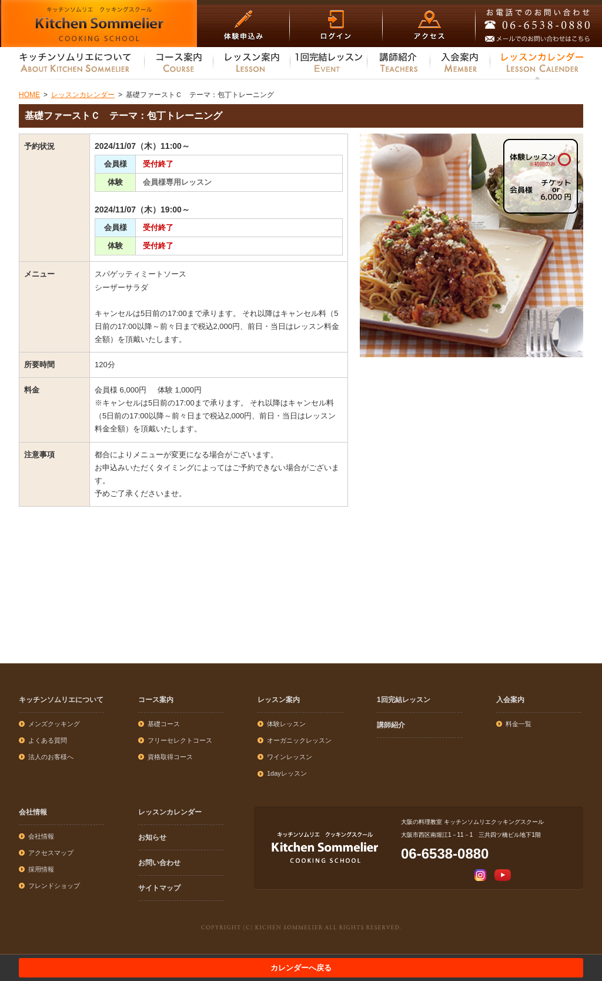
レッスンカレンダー (170, 812)
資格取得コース (170, 756)
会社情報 (33, 812)
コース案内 (155, 700)
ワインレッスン (289, 756)
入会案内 (510, 700)
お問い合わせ (159, 863)
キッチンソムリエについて (61, 700)
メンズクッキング (54, 723)
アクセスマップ (50, 852)
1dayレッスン (287, 773)
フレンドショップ (54, 885)
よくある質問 (47, 740)
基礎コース (164, 723)
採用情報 (41, 869)
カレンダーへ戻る (301, 967)
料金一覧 (518, 723)
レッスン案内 (278, 700)
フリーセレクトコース (180, 740)
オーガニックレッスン (299, 740)
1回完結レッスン (403, 700)
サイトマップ (159, 888)
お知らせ (152, 837)
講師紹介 (391, 725)
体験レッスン (286, 723)
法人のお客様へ (50, 756)
